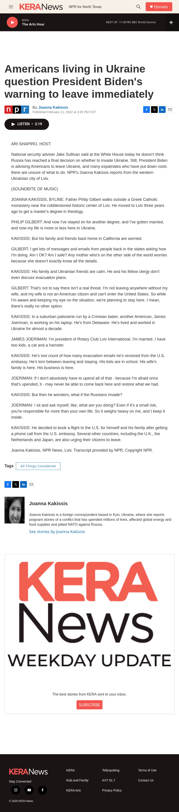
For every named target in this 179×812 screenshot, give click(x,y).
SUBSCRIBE (89, 704)
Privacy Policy (112, 790)
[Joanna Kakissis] (14, 510)
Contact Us (145, 780)
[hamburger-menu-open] (11, 6)
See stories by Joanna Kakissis (57, 531)
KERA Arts (73, 790)
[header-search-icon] (138, 7)
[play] (12, 22)
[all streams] (172, 22)
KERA (70, 770)
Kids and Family (77, 780)
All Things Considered (38, 466)
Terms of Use (147, 770)
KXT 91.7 (108, 780)
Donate (161, 6)
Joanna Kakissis (53, 107)
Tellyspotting (110, 770)
